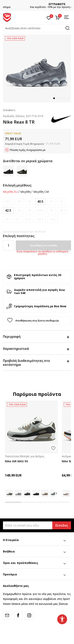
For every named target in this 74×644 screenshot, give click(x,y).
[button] (37, 28)
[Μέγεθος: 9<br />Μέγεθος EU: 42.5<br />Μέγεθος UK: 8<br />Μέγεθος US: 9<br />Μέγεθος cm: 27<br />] (8, 210)
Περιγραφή (36, 336)
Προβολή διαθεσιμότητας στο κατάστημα (36, 362)
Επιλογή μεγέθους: (17, 185)
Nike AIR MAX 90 (16, 461)
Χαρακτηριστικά (36, 348)
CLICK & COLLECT (37, 4)
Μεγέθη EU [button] (10, 191)
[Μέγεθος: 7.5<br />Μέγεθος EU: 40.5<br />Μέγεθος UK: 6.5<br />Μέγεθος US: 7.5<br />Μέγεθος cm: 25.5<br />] (40, 201)
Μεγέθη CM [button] (41, 191)
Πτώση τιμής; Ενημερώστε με (28, 150)
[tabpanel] (37, 68)
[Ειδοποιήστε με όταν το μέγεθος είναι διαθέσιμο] (8, 201)
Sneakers (9, 110)
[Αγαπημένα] (48, 18)
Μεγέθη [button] (25, 191)
